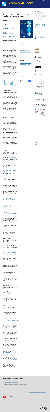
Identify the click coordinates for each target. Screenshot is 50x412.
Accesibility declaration (6, 399)
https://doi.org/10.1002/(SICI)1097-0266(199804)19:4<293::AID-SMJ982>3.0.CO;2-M (9, 206)
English (36, 144)
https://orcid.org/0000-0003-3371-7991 (9, 33)
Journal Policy (22, 6)
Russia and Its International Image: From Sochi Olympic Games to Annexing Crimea (40, 33)
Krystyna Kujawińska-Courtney (13, 382)
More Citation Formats (24, 76)
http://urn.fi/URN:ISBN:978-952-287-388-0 (9, 352)
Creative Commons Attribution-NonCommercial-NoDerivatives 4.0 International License (25, 63)
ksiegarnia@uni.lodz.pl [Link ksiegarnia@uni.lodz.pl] (31, 393)
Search (46, 6)
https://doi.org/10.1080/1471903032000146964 (10, 213)
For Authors (16, 6)
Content (10, 6)
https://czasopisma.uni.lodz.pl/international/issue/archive (37, 392)
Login (47, 0)
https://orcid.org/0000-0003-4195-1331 (9, 28)
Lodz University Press (10, 385)
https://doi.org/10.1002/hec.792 (8, 260)
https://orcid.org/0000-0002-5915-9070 (9, 23)
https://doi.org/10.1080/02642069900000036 (10, 252)
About (6, 6)
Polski (36, 145)
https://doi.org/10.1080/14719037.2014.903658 (10, 320)
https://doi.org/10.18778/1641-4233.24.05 (26, 74)
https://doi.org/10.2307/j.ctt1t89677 (10, 267)
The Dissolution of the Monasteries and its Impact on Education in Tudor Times (40, 28)
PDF (22, 41)
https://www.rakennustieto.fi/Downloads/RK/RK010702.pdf (12, 227)
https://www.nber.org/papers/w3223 (11, 157)
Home (3, 6)
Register (44, 0)
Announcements (28, 6)
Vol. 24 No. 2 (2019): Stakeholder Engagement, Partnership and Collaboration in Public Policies (25, 51)
